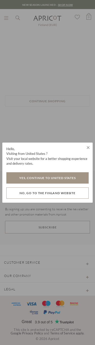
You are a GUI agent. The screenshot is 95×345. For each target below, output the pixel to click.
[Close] (88, 147)
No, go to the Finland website (47, 193)
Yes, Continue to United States (47, 178)
